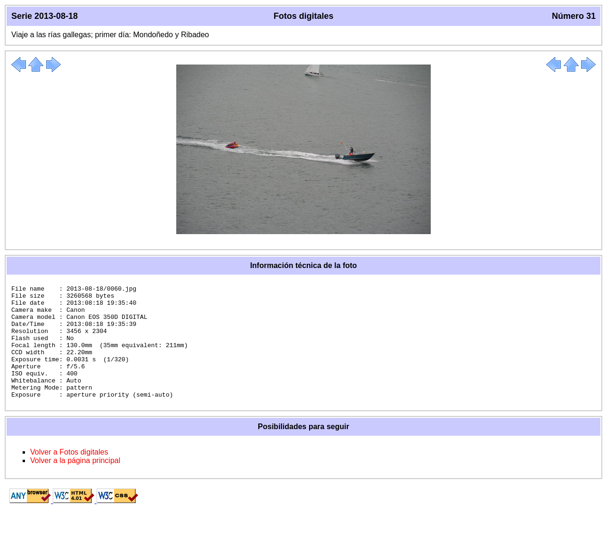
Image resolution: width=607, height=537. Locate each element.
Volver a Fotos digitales (69, 475)
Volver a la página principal (75, 483)
